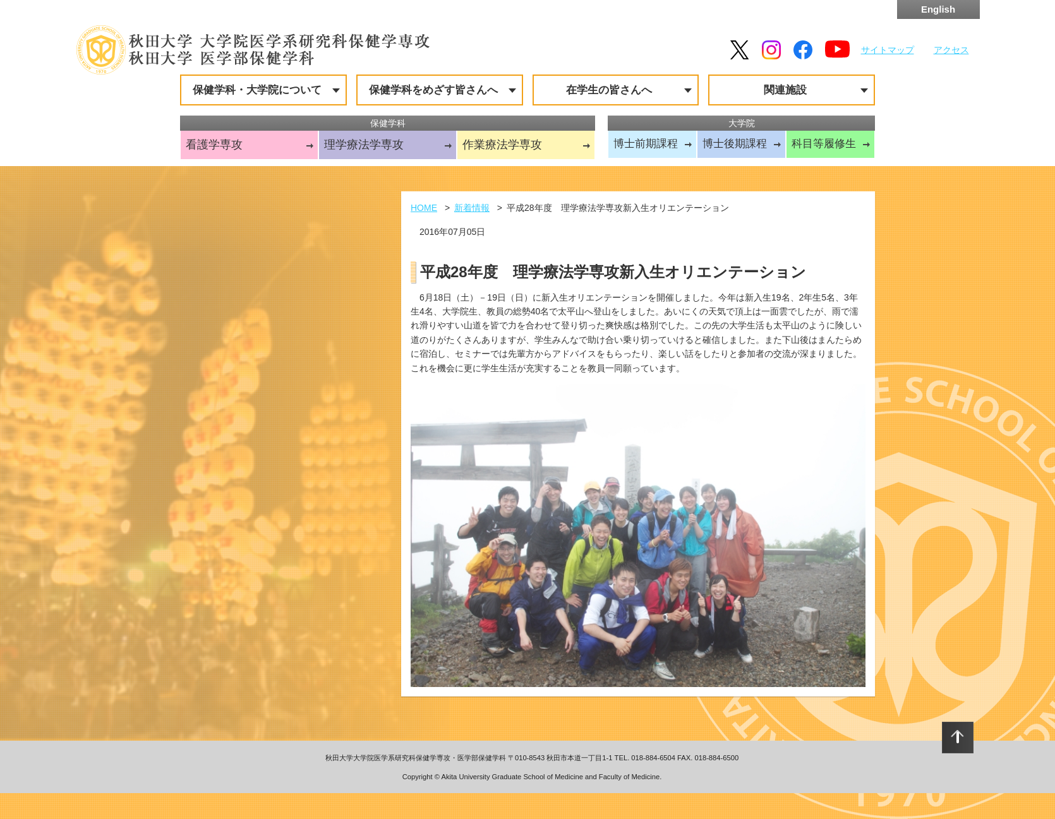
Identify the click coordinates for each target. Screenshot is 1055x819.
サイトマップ (887, 50)
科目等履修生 (824, 144)
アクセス (951, 50)
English (938, 9)
